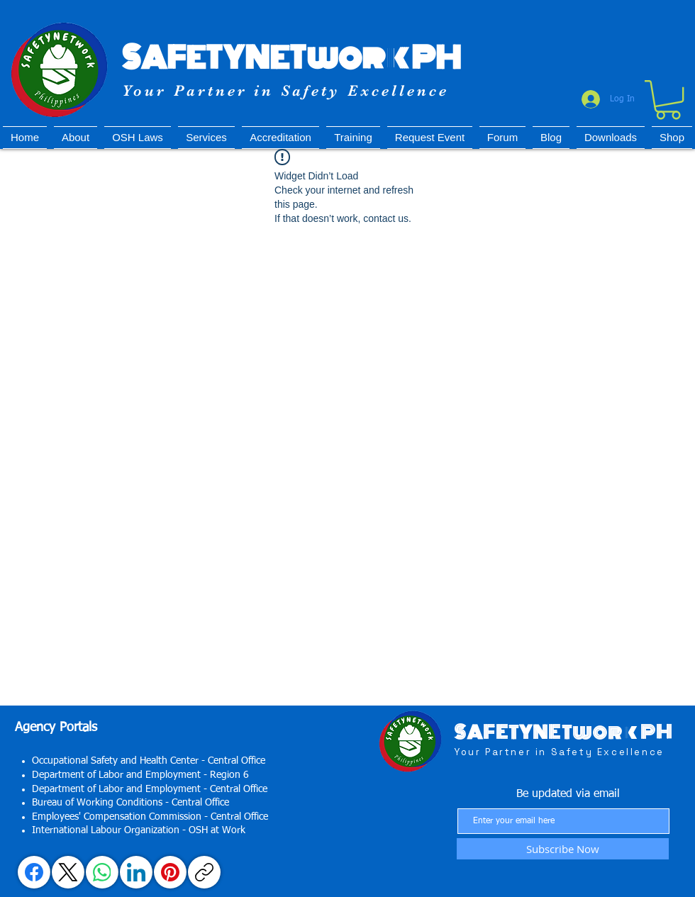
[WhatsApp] (102, 872)
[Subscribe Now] (563, 848)
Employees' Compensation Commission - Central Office (150, 817)
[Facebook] (34, 872)
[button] (668, 99)
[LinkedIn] (136, 872)
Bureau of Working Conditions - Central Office (130, 803)
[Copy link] (204, 872)
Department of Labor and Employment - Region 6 (140, 775)
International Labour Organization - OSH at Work (138, 830)
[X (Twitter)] (68, 872)
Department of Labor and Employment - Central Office (149, 789)
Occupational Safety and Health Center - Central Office (148, 761)
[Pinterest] (170, 872)
